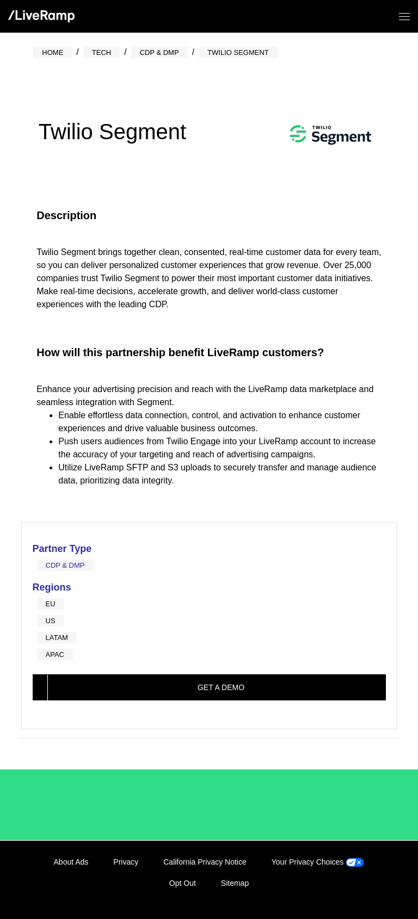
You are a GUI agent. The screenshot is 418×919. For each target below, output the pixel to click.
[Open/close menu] (404, 16)
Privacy (125, 862)
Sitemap (235, 883)
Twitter (354, 896)
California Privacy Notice (205, 862)
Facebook (331, 896)
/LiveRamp (71, 805)
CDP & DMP (65, 565)
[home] (41, 16)
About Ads (71, 862)
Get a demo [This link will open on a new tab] (221, 687)
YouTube (376, 896)
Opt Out (182, 883)
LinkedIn (309, 896)
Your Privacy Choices (318, 862)
